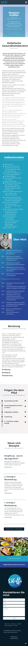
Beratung (13, 624)
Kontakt (15, 625)
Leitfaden (19, 624)
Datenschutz (14, 638)
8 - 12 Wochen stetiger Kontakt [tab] (11, 422)
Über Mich (7, 624)
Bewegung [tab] (6, 372)
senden (14, 618)
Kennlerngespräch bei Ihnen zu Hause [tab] (13, 406)
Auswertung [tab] (8, 416)
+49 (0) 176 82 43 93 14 (14, 558)
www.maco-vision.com (10, 632)
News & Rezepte (8, 625)
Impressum (14, 636)
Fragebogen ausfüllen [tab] (11, 412)
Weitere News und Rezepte (14, 529)
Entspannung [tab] (7, 375)
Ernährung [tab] (6, 369)
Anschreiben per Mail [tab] (11, 401)
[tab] (14, 158)
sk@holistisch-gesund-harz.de (14, 564)
